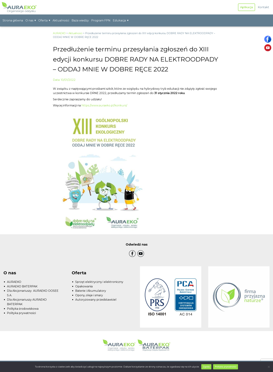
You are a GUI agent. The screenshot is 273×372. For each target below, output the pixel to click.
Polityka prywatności (21, 313)
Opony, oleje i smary (89, 295)
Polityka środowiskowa (22, 308)
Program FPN (100, 20)
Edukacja (119, 20)
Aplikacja (246, 7)
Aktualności (61, 20)
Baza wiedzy (80, 20)
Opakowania (84, 286)
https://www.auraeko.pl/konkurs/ (104, 105)
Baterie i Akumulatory (90, 290)
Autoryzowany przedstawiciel (95, 299)
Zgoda (206, 366)
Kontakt (263, 7)
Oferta (43, 20)
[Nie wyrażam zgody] (268, 367)
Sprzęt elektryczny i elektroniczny (99, 282)
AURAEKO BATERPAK (22, 286)
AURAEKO (59, 33)
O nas (29, 20)
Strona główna (13, 20)
